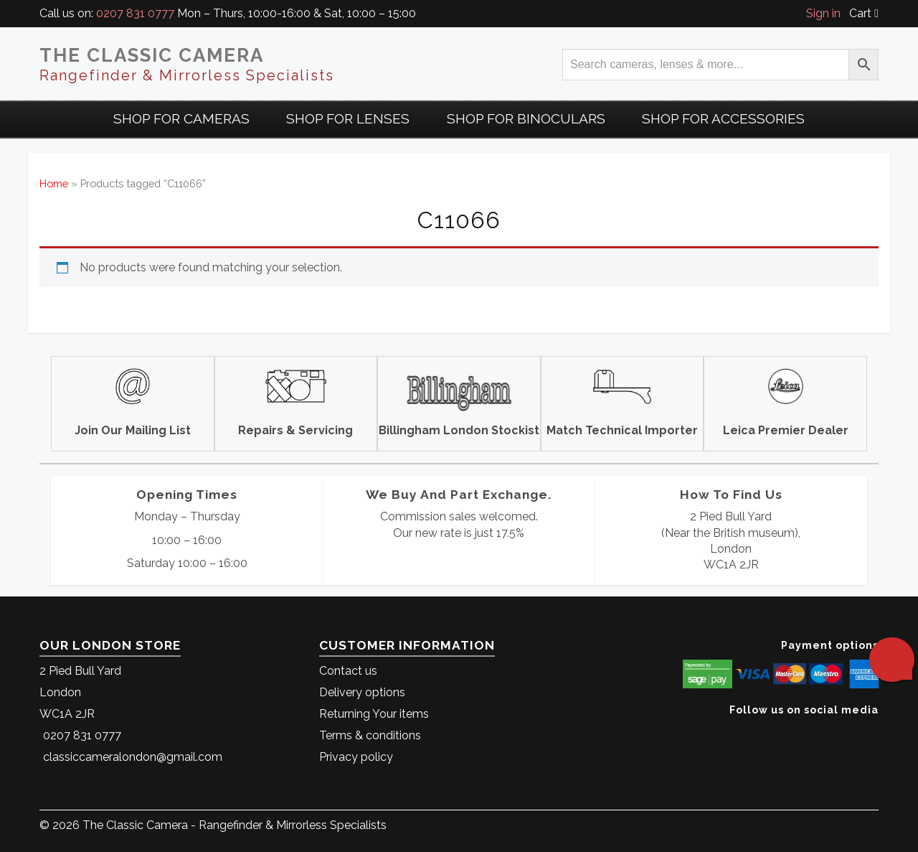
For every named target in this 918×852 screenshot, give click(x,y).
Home (53, 183)
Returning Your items (374, 714)
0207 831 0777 (135, 13)
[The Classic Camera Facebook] (873, 732)
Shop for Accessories (723, 118)
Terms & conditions (370, 735)
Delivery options (362, 692)
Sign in (823, 13)
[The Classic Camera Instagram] (877, 732)
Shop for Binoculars (526, 118)
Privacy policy (356, 757)
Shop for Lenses (348, 118)
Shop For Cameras (181, 118)
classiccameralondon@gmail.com (132, 757)
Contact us (348, 671)
